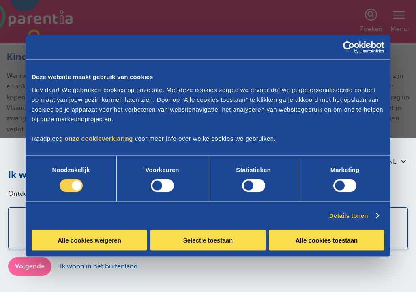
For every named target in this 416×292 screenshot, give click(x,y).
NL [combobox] (397, 161)
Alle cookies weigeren (89, 239)
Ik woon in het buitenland (99, 266)
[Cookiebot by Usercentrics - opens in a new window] (348, 47)
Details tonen (348, 215)
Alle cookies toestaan (327, 239)
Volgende (30, 266)
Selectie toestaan (208, 239)
